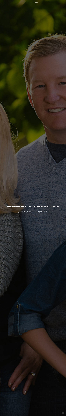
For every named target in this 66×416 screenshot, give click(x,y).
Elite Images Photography (33, 2)
